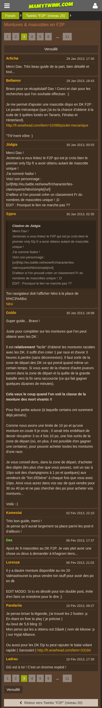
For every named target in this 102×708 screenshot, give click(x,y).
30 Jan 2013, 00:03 (80, 145)
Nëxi (9, 304)
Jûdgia (11, 144)
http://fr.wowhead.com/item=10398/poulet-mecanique (47, 125)
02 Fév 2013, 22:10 (80, 513)
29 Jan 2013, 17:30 (80, 59)
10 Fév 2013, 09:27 (80, 606)
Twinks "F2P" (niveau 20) (45, 16)
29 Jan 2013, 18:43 (80, 81)
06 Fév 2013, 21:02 (80, 563)
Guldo (11, 313)
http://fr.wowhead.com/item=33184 (64, 650)
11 (67, 37)
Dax (9, 540)
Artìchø (12, 58)
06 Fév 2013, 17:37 (80, 540)
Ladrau (12, 659)
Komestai (14, 513)
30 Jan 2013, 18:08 (80, 313)
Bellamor (13, 80)
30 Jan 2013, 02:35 (80, 214)
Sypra (11, 214)
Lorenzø (13, 562)
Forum (10, 16)
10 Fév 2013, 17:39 (80, 659)
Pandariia (14, 605)
